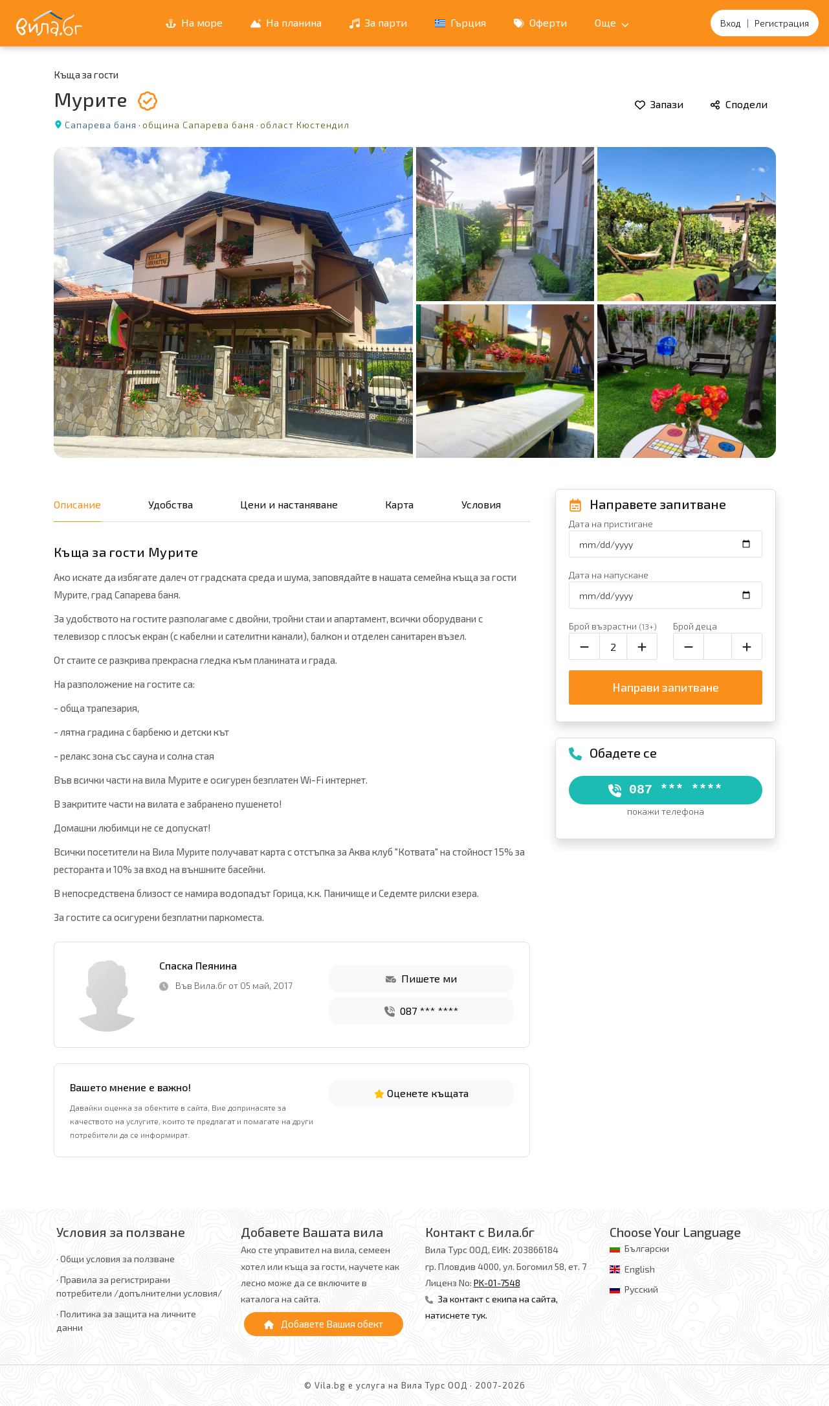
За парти (378, 22)
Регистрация (782, 22)
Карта (399, 504)
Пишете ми (421, 978)
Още (612, 22)
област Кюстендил (304, 124)
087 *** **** (421, 1010)
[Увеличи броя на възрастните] (642, 646)
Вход (730, 22)
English (640, 1269)
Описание (77, 504)
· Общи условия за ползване (115, 1258)
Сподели (739, 104)
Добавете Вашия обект (323, 1324)
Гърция (460, 22)
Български (647, 1248)
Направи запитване (665, 687)
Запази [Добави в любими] (659, 104)
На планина (286, 22)
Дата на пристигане (611, 523)
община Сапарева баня (198, 124)
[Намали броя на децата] (688, 646)
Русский (641, 1289)
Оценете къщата (421, 1093)
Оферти (540, 22)
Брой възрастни (613, 625)
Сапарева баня (101, 124)
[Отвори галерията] (415, 302)
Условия (481, 504)
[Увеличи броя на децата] (746, 646)
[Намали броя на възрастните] (584, 646)
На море (194, 22)
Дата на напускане (608, 574)
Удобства (170, 504)
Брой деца (695, 625)
